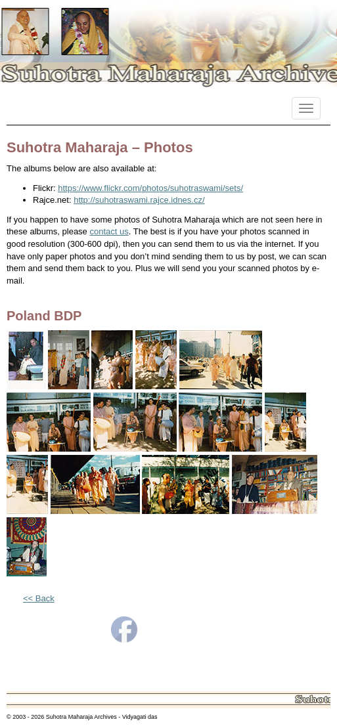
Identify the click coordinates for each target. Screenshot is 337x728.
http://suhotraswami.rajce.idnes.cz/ (139, 200)
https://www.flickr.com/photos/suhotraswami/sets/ (150, 188)
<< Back (39, 598)
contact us (108, 231)
